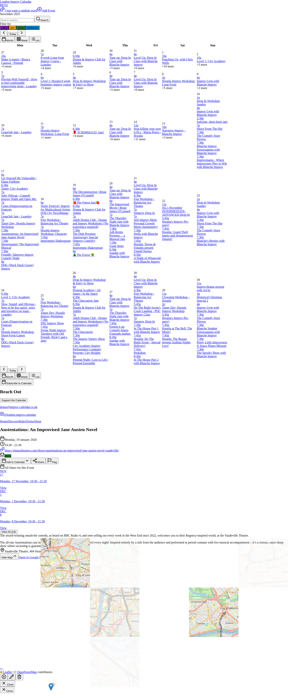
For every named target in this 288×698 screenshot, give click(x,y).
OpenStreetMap (27, 672)
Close (8, 683)
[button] (51, 687)
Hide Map (9, 556)
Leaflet (6, 672)
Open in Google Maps (35, 557)
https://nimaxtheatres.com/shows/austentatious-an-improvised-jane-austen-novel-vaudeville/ (59, 450)
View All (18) (9, 531)
